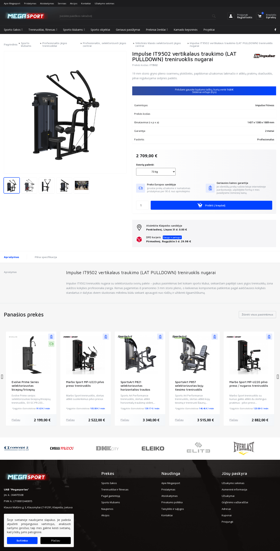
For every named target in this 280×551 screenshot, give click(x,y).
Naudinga (170, 473)
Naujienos (107, 509)
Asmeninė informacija (234, 489)
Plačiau (16, 420)
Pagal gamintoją (110, 496)
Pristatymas (30, 3)
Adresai (226, 509)
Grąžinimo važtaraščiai (235, 502)
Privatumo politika (172, 502)
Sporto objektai (100, 29)
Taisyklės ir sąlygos (172, 509)
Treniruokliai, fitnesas (42, 30)
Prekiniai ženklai (157, 30)
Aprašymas (11, 257)
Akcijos (73, 3)
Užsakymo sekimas (104, 3)
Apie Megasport (12, 3)
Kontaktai (86, 3)
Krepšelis (271, 15)
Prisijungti (242, 15)
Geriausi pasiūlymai (128, 29)
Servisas (62, 3)
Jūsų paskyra (234, 473)
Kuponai (227, 515)
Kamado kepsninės (186, 29)
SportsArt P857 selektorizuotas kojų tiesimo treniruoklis (189, 385)
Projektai (209, 29)
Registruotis (244, 17)
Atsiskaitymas (47, 3)
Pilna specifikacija (46, 257)
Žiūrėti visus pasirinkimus (257, 314)
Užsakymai (228, 496)
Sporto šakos (13, 30)
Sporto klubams (74, 30)
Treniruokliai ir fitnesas (115, 489)
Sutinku (22, 540)
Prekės (107, 473)
